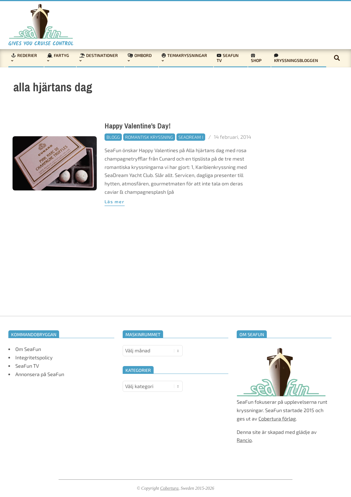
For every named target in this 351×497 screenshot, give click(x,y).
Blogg (113, 137)
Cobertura (169, 488)
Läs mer (115, 201)
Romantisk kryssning (149, 137)
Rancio (244, 440)
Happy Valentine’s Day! (138, 126)
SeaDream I (190, 137)
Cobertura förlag (277, 418)
